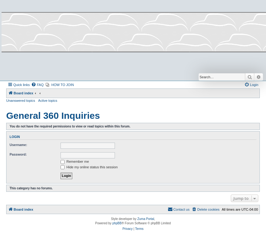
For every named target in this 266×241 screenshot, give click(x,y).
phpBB (117, 223)
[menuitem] (37, 84)
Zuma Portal (145, 219)
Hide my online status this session (89, 167)
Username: (18, 145)
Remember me (75, 161)
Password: (18, 154)
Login (15, 137)
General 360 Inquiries (53, 115)
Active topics (47, 100)
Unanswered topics (20, 100)
